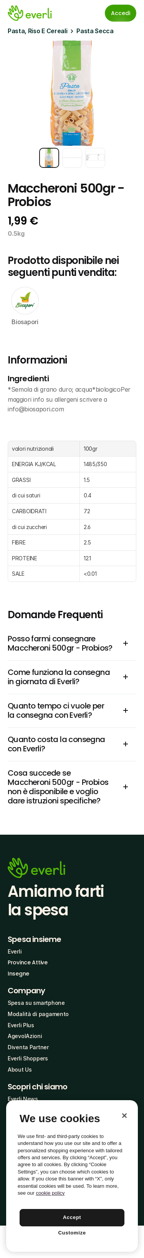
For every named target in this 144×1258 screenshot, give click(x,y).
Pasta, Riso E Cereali (37, 31)
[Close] (124, 1115)
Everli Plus (21, 1025)
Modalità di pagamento (38, 1014)
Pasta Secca (94, 31)
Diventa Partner (28, 1047)
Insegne (18, 973)
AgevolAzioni (25, 1036)
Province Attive (28, 962)
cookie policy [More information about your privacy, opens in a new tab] (50, 1193)
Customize (72, 1233)
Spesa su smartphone (36, 1002)
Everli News (23, 1099)
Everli (15, 951)
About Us (20, 1069)
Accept (72, 1217)
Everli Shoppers (28, 1058)
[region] (72, 1176)
